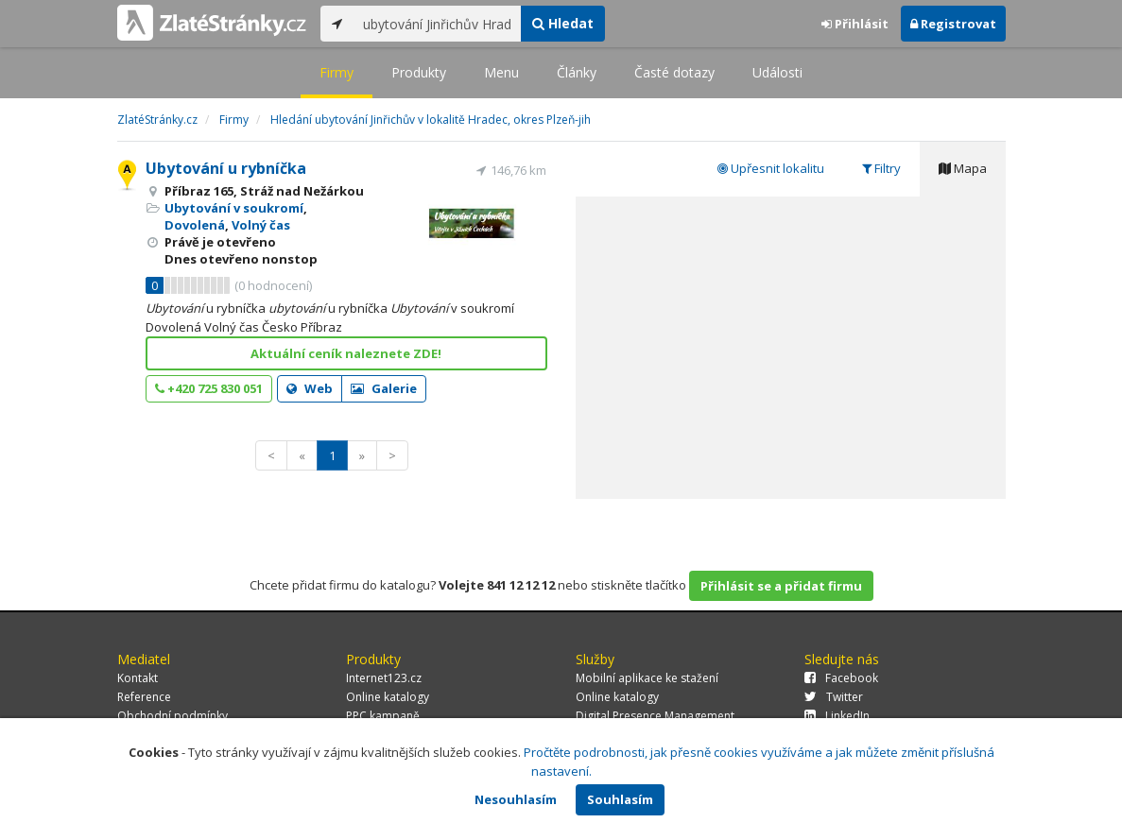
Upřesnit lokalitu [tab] (770, 168)
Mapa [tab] (963, 168)
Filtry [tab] (881, 168)
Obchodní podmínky (172, 716)
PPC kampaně (383, 716)
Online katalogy (387, 697)
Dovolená (194, 224)
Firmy (336, 72)
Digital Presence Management (655, 716)
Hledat (563, 23)
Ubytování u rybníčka (226, 168)
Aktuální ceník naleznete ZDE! (345, 353)
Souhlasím (620, 799)
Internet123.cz (384, 678)
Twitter (833, 697)
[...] (437, 24)
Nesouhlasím (516, 799)
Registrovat (953, 23)
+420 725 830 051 (209, 388)
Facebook (841, 678)
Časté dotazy (674, 72)
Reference (144, 697)
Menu (501, 72)
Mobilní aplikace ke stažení (647, 678)
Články (576, 72)
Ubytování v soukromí (233, 207)
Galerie (384, 388)
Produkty (418, 72)
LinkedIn (837, 716)
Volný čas (261, 224)
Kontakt (137, 678)
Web (309, 388)
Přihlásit (855, 23)
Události (777, 72)
